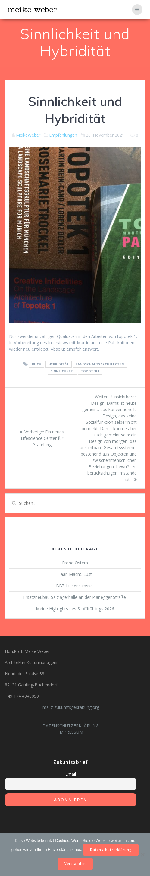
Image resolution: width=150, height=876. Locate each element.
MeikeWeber (28, 135)
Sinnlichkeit (62, 371)
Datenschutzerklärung (111, 850)
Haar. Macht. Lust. (75, 574)
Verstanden (75, 863)
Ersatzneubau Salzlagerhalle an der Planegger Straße (75, 597)
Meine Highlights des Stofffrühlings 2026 (75, 609)
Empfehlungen (63, 135)
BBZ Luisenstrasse (75, 586)
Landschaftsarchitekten (100, 364)
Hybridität (58, 364)
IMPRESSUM (70, 732)
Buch (37, 364)
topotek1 (90, 371)
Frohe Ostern (75, 563)
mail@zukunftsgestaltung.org (70, 707)
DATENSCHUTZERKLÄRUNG (70, 725)
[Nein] (142, 855)
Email (70, 774)
